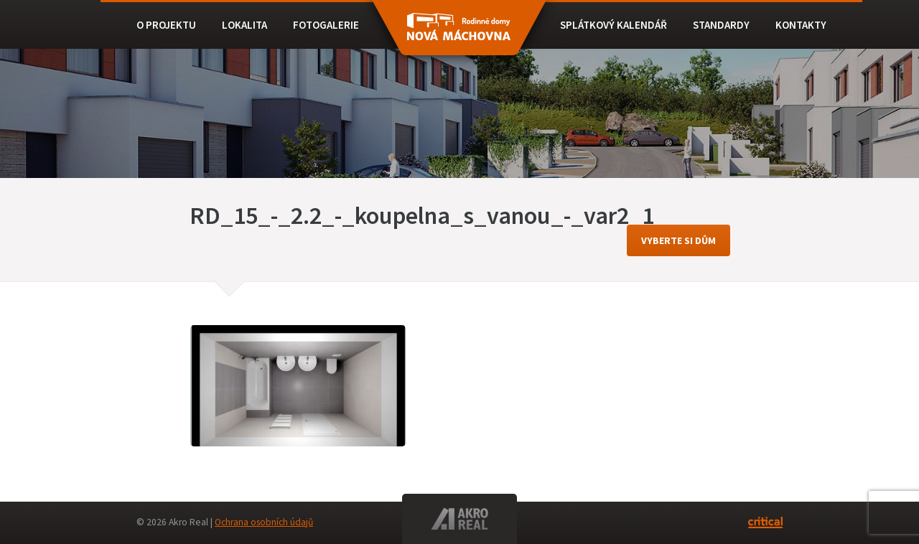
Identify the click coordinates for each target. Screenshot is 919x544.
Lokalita (244, 25)
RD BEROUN (459, 34)
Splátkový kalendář (613, 25)
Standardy (721, 25)
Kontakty (800, 25)
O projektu (166, 25)
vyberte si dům (678, 240)
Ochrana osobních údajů (264, 522)
